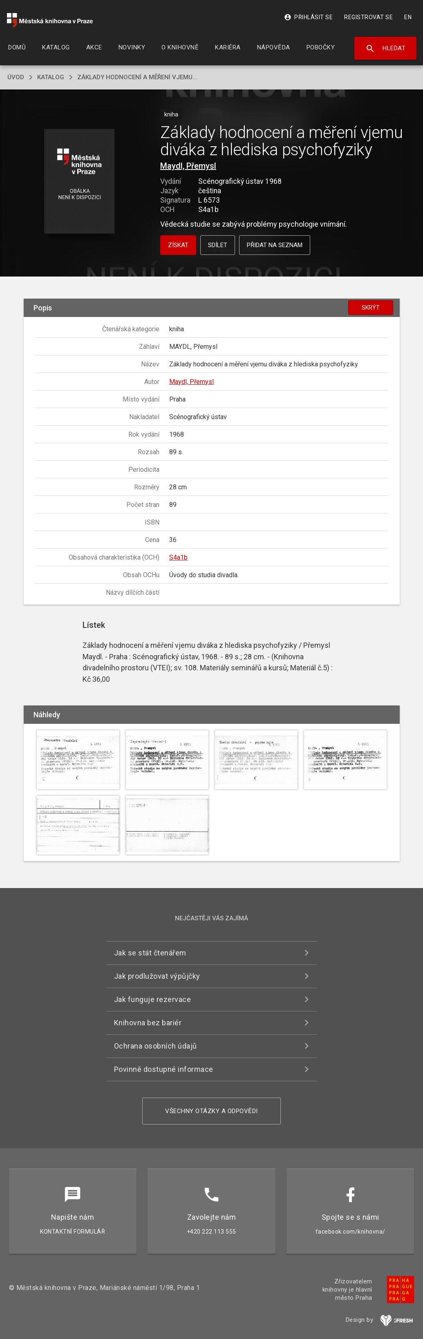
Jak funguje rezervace (152, 999)
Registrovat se (368, 17)
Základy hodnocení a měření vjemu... (137, 77)
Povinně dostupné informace (163, 1069)
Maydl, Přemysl (188, 166)
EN (408, 17)
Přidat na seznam (274, 245)
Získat (178, 245)
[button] (79, 182)
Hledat (385, 49)
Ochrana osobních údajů (155, 1046)
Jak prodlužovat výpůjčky (157, 976)
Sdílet (217, 245)
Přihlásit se (308, 17)
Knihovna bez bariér (148, 1022)
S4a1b (178, 557)
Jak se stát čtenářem (150, 952)
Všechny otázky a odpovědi (211, 1111)
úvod (15, 77)
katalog (50, 77)
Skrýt (371, 307)
